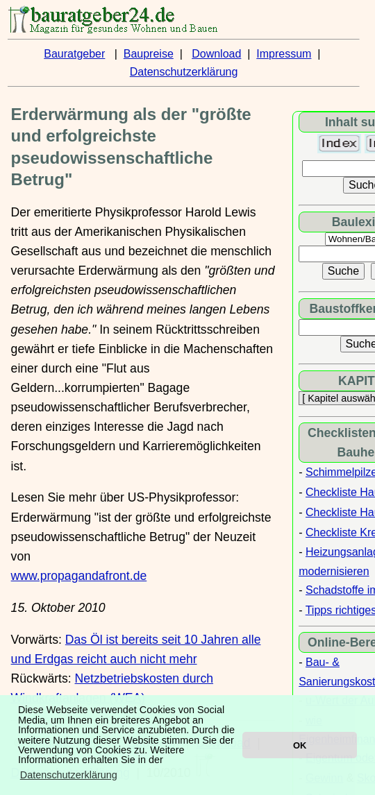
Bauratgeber (74, 54)
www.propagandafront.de (79, 576)
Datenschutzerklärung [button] (68, 774)
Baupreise (149, 54)
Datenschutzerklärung (184, 72)
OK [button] (299, 745)
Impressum (283, 54)
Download (216, 54)
